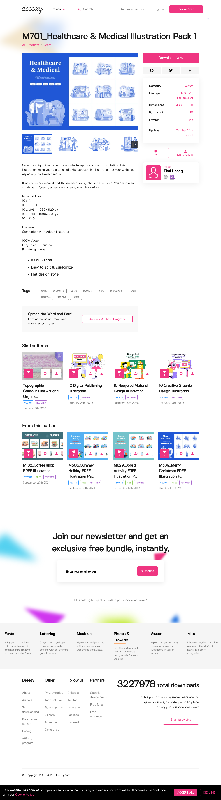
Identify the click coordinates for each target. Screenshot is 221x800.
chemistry (58, 291)
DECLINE (209, 792)
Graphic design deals (98, 695)
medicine (61, 297)
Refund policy (54, 707)
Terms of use (53, 700)
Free (38, 477)
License (50, 715)
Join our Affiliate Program (107, 319)
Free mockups (96, 714)
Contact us (52, 729)
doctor (87, 291)
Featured (41, 403)
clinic (74, 291)
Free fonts (96, 704)
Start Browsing (181, 719)
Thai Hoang (173, 171)
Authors (27, 700)
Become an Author (134, 9)
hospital (45, 297)
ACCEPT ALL (185, 792)
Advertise (51, 722)
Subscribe (147, 571)
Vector (47, 45)
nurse (76, 297)
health (132, 291)
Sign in (159, 9)
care (44, 291)
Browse (61, 9)
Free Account (186, 9)
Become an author (29, 721)
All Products (31, 45)
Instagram (74, 707)
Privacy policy (54, 692)
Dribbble (73, 692)
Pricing (26, 731)
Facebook (73, 715)
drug (101, 291)
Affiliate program (27, 740)
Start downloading (30, 709)
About (26, 692)
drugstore (116, 291)
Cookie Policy (24, 794)
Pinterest (73, 722)
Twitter (72, 700)
